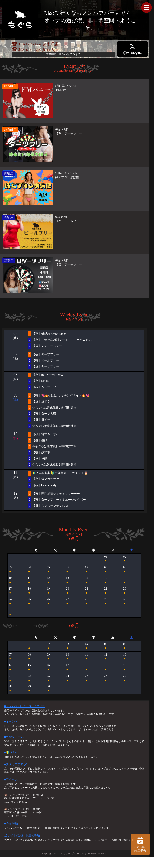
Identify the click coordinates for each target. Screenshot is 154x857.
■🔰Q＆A (10, 752)
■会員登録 (11, 823)
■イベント (11, 721)
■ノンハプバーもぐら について (24, 706)
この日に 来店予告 (140, 844)
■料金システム (14, 737)
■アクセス (11, 779)
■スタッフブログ (15, 764)
